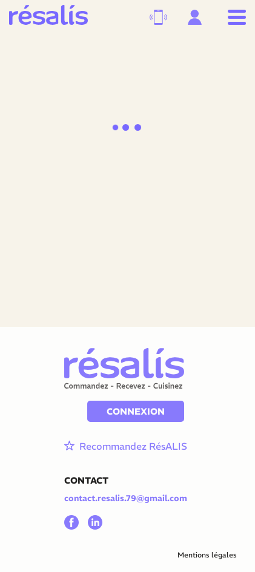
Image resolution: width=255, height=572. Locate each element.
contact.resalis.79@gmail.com (125, 498)
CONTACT (86, 480)
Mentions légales (207, 554)
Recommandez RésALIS (124, 446)
